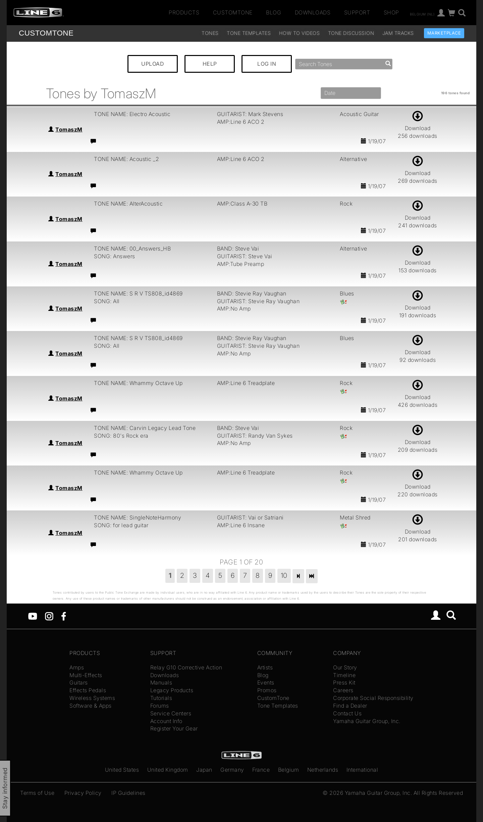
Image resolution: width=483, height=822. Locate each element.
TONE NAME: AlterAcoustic (128, 203)
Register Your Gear (174, 728)
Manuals (161, 682)
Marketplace (444, 33)
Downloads (313, 12)
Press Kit (344, 682)
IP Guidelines (128, 792)
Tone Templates (249, 33)
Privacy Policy (83, 792)
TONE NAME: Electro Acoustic (132, 114)
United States (122, 769)
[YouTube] (32, 615)
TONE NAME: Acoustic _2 (126, 159)
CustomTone (233, 12)
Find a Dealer (350, 705)
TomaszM (69, 129)
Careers (343, 690)
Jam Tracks (398, 33)
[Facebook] (63, 615)
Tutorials (161, 698)
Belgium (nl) (422, 14)
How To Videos (299, 33)
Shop (391, 12)
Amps (76, 667)
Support (357, 12)
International (362, 769)
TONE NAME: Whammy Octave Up (138, 383)
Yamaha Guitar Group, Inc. (366, 721)
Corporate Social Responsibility (373, 698)
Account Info (166, 721)
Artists (265, 667)
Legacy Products (172, 690)
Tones (210, 33)
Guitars (78, 682)
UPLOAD (152, 63)
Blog (273, 12)
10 (284, 575)
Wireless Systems (92, 698)
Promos (267, 690)
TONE (46, 33)
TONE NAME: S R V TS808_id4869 (138, 293)
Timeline (344, 675)
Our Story (345, 667)
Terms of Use (37, 792)
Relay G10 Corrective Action (186, 667)
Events (265, 682)
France (261, 769)
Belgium (288, 769)
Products (184, 12)
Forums (159, 705)
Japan (204, 769)
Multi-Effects (85, 675)
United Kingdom (167, 769)
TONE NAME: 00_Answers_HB (132, 248)
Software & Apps (90, 705)
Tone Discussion (351, 33)
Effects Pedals (87, 690)
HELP (210, 63)
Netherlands (322, 769)
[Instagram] (49, 615)
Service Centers (171, 713)
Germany (232, 769)
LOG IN (266, 63)
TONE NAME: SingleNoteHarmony (137, 517)
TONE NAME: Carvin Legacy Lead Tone (145, 428)
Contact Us (347, 713)
